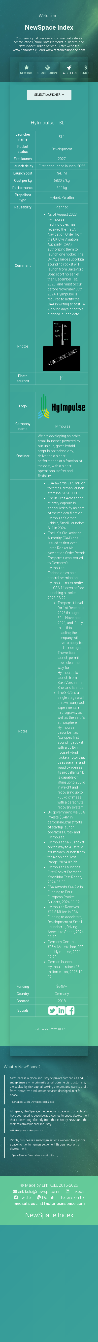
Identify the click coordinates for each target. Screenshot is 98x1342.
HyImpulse (62, 426)
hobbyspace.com (35, 1130)
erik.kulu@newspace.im (37, 1191)
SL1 (62, 137)
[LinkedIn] (61, 1013)
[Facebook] (70, 1013)
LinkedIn (76, 1191)
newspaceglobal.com (43, 1101)
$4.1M (62, 173)
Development (62, 149)
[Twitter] (52, 1013)
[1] (62, 378)
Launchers (69, 69)
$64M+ (61, 986)
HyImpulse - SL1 (49, 123)
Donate (46, 1197)
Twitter (23, 1197)
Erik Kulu (49, 1185)
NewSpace (26, 69)
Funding (86, 69)
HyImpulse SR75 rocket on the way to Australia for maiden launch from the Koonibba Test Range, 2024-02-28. (66, 852)
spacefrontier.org (49, 1155)
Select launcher (49, 94)
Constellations (47, 69)
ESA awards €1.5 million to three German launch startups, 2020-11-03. (66, 488)
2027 (62, 159)
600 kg (62, 188)
